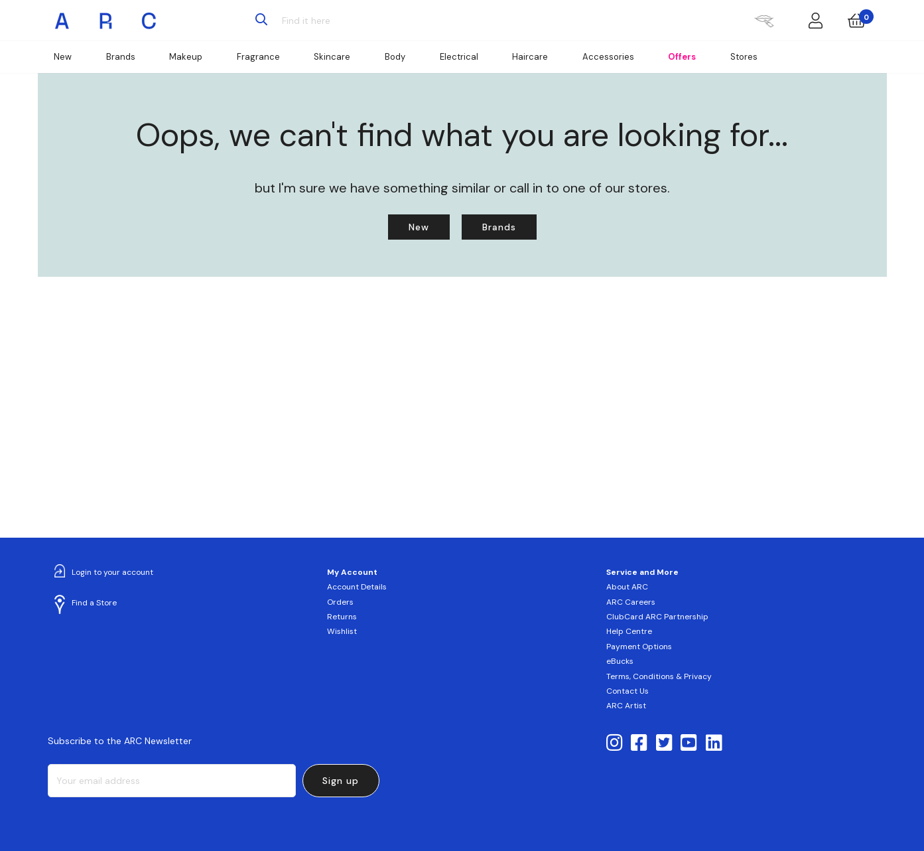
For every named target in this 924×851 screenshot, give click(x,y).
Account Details (357, 586)
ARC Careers (630, 602)
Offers (682, 56)
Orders (340, 602)
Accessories (608, 56)
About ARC (627, 586)
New (63, 56)
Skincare (332, 56)
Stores (744, 56)
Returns (342, 616)
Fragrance (258, 56)
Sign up (340, 781)
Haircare (530, 56)
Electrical (459, 56)
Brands (120, 56)
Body (395, 56)
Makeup (185, 56)
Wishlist (342, 631)
